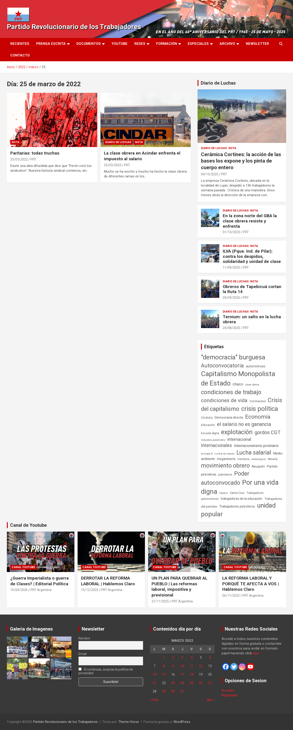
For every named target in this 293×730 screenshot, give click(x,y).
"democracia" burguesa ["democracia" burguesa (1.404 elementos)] (233, 357)
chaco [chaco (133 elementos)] (238, 384)
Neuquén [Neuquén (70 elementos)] (258, 466)
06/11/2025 (231, 595)
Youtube (119, 44)
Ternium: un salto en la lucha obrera (252, 319)
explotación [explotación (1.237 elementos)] (236, 432)
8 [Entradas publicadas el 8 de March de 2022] (164, 666)
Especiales (198, 44)
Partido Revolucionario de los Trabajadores (74, 27)
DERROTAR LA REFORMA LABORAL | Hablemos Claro (108, 580)
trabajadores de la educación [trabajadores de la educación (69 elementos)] (241, 498)
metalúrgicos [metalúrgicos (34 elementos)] (259, 459)
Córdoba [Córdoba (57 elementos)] (207, 417)
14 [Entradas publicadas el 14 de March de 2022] (154, 674)
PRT (33, 159)
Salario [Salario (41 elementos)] (223, 493)
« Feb (154, 700)
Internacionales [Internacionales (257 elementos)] (216, 445)
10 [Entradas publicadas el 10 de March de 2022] (182, 666)
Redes (139, 44)
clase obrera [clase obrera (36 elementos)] (252, 384)
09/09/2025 (231, 297)
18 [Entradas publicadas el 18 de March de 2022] (191, 674)
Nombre (84, 638)
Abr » (211, 700)
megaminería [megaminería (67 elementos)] (226, 459)
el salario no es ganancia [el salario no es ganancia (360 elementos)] (244, 424)
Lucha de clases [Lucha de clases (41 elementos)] (224, 453)
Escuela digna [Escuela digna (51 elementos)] (210, 433)
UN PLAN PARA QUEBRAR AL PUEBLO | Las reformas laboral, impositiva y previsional (179, 586)
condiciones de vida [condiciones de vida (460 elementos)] (224, 400)
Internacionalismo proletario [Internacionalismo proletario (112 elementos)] (256, 446)
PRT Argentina (41, 590)
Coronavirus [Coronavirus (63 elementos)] (258, 401)
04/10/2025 (209, 174)
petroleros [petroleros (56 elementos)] (225, 474)
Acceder (228, 690)
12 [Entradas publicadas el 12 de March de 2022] (201, 666)
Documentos (88, 44)
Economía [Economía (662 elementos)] (257, 417)
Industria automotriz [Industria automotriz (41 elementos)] (213, 439)
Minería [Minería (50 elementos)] (272, 459)
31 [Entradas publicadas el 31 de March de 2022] (182, 691)
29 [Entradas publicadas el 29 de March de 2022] (164, 691)
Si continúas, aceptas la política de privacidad (106, 671)
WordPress (182, 722)
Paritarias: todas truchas (34, 153)
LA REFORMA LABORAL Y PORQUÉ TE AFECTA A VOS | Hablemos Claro (250, 583)
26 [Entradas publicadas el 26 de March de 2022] (201, 683)
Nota (15, 142)
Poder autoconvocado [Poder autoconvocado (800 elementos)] (225, 478)
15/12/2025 (89, 590)
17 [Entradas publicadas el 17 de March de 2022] (182, 674)
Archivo (227, 44)
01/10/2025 (231, 232)
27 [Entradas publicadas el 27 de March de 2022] (210, 683)
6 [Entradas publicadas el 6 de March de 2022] (210, 657)
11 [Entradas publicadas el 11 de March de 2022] (191, 666)
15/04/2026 (19, 590)
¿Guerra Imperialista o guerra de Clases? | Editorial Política (39, 580)
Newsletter (257, 44)
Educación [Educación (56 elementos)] (208, 425)
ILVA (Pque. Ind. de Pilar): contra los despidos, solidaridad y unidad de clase (252, 256)
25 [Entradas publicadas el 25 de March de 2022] (191, 683)
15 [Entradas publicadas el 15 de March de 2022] (164, 674)
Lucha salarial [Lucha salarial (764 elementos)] (253, 452)
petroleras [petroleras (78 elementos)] (208, 474)
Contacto (20, 55)
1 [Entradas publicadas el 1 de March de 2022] (164, 657)
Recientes (19, 44)
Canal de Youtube (28, 525)
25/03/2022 (19, 159)
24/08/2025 (231, 328)
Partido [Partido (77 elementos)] (272, 466)
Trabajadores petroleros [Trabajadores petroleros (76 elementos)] (237, 506)
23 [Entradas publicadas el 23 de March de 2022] (173, 683)
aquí (256, 653)
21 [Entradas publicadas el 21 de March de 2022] (154, 683)
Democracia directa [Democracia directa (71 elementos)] (229, 417)
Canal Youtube (23, 567)
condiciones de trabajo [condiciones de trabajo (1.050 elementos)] (231, 392)
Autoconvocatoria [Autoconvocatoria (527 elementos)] (222, 365)
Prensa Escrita (51, 44)
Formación (166, 44)
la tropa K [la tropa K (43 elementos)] (207, 453)
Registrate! (230, 695)
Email (83, 654)
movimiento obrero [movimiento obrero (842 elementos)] (225, 465)
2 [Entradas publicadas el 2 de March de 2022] (173, 657)
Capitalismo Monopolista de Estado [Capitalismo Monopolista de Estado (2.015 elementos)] (238, 378)
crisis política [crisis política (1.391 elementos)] (259, 408)
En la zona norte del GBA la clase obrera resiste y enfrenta (250, 221)
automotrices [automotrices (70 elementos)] (255, 366)
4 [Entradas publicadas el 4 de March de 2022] (192, 657)
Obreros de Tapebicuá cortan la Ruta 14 (252, 289)
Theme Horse (128, 722)
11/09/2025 (231, 267)
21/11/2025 (160, 601)
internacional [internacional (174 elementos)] (239, 439)
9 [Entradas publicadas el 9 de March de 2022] (173, 666)
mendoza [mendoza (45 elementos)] (243, 459)
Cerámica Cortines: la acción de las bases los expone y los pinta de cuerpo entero (241, 161)
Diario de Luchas (118, 142)
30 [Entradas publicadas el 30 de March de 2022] (173, 691)
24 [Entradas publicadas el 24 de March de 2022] (182, 683)
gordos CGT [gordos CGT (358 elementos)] (268, 432)
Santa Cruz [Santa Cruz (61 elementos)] (237, 493)
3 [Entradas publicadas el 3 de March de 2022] (182, 657)
